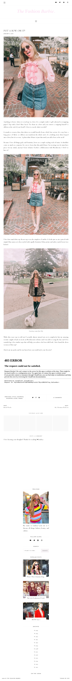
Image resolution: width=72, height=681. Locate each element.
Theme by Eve (65, 678)
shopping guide (12, 398)
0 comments (57, 397)
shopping (20, 396)
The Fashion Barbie (13, 678)
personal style (10, 396)
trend (20, 398)
